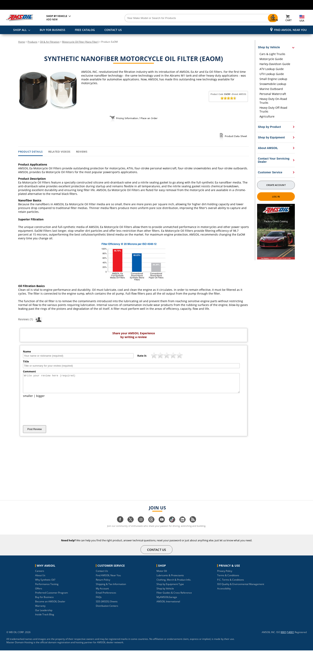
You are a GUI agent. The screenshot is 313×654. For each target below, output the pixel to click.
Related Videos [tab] (59, 151)
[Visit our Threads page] (151, 525)
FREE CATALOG (85, 30)
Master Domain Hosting (19, 646)
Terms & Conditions (228, 579)
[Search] (179, 18)
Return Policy (103, 583)
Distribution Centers (107, 609)
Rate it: (142, 355)
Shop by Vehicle (165, 592)
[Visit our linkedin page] (182, 525)
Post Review (34, 432)
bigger (40, 399)
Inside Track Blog (44, 618)
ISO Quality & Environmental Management (240, 587)
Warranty (40, 609)
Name (27, 351)
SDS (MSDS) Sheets (107, 605)
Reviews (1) (30, 319)
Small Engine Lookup (273, 79)
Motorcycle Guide (271, 59)
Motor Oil (161, 574)
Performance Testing (46, 587)
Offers (38, 592)
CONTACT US (113, 30)
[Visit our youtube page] (161, 525)
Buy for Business (44, 600)
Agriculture (267, 116)
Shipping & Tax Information (111, 587)
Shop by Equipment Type (170, 587)
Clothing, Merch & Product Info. (173, 583)
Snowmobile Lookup (273, 84)
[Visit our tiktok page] (172, 525)
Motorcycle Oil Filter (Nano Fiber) (80, 41)
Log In (276, 196)
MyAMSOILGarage (166, 600)
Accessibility (224, 592)
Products (32, 41)
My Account (102, 592)
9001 (283, 635)
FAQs (99, 600)
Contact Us (102, 574)
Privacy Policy (224, 574)
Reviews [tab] (81, 151)
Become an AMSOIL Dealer (50, 605)
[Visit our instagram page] (141, 525)
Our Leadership (43, 614)
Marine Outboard (271, 89)
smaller (28, 399)
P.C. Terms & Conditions (230, 583)
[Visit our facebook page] (120, 525)
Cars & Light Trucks (272, 54)
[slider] (228, 98)
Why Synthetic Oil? (45, 583)
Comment (29, 371)
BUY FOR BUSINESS (52, 30)
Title (26, 361)
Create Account (275, 184)
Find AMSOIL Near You (290, 30)
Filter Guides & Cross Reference (174, 596)
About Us (40, 579)
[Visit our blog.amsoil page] (193, 525)
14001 (290, 635)
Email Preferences (106, 596)
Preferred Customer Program (51, 596)
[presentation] (53, 415)
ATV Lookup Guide (272, 69)
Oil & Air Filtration (49, 41)
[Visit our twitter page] (130, 525)
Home (21, 41)
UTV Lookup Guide (272, 74)
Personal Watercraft (273, 94)
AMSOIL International (168, 605)
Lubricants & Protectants (170, 579)
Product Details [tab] (30, 151)
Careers (39, 574)
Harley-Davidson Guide (275, 64)
